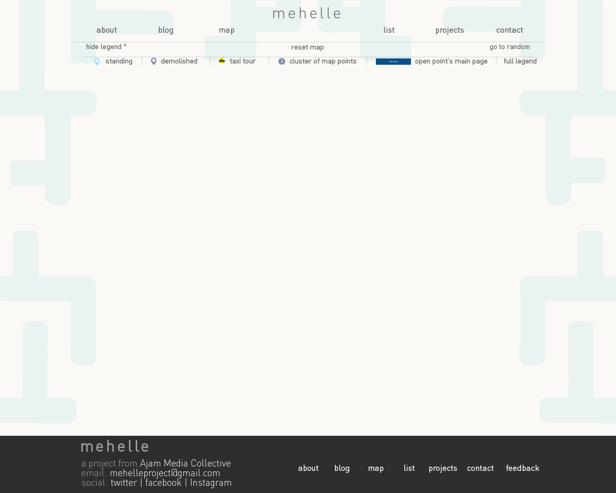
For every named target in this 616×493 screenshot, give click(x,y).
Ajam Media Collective (185, 464)
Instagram (211, 483)
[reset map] (307, 48)
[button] (106, 47)
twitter (124, 483)
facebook (163, 483)
